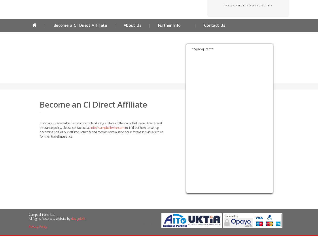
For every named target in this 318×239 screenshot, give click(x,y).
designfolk (78, 218)
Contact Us (213, 25)
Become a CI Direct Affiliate (80, 25)
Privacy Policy (38, 226)
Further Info (169, 25)
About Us (132, 25)
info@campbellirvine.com (107, 127)
